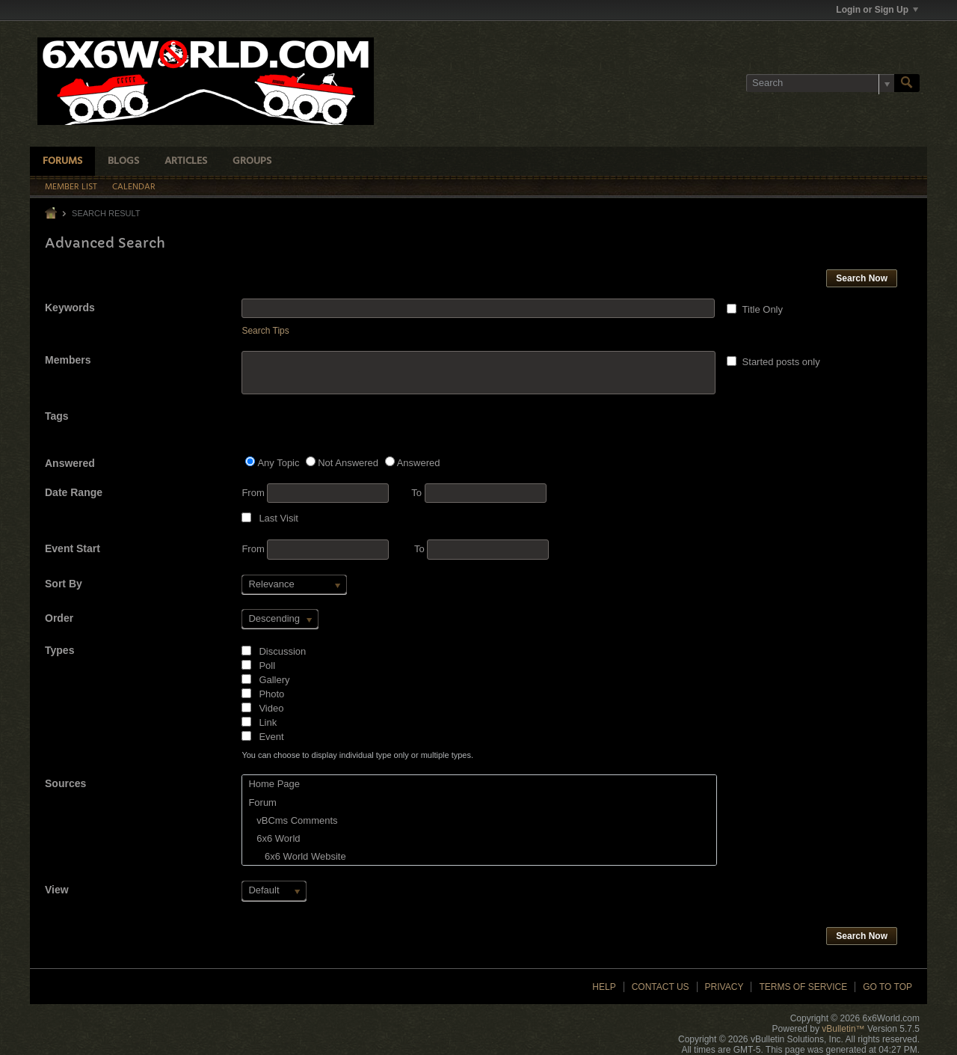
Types (59, 650)
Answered (70, 463)
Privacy (724, 987)
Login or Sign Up (877, 9)
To (478, 492)
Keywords (70, 308)
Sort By (63, 584)
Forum (262, 802)
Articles (185, 161)
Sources (65, 783)
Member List (71, 187)
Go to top (887, 987)
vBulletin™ (843, 1029)
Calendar (134, 187)
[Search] (820, 83)
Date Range (73, 492)
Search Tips (265, 330)
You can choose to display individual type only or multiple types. (357, 754)
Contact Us (660, 987)
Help (603, 987)
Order (59, 618)
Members (67, 360)
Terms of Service (803, 987)
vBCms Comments (292, 820)
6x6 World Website (296, 856)
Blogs (123, 161)
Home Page (274, 783)
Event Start (72, 548)
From (315, 493)
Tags (57, 416)
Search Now (861, 278)
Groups (252, 161)
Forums (62, 161)
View (57, 890)
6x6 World (274, 838)
